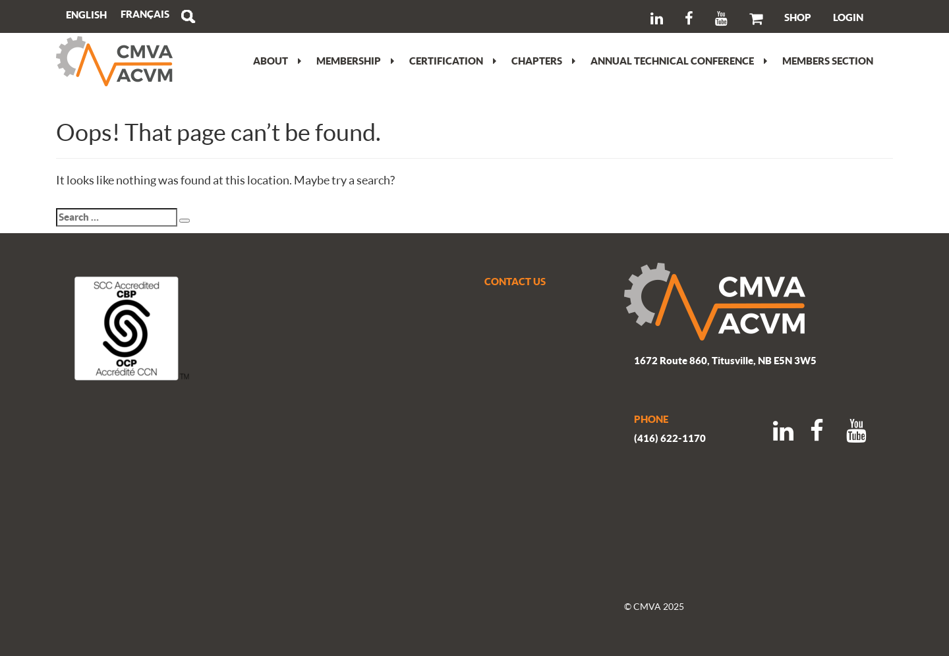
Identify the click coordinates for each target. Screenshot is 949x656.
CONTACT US (515, 281)
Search (188, 16)
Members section (827, 61)
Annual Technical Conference (678, 61)
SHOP (797, 17)
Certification (452, 61)
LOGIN (848, 17)
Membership (355, 61)
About (277, 61)
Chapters (543, 61)
